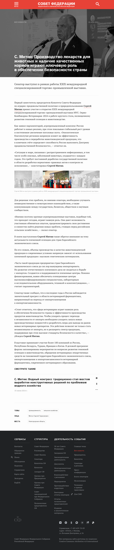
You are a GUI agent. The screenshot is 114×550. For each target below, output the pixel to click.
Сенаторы (38, 459)
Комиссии (38, 467)
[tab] (96, 385)
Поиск (16, 457)
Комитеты (78, 459)
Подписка (18, 466)
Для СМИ (78, 494)
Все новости (20, 22)
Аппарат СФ (39, 472)
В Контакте (96, 378)
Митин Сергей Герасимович (39, 416)
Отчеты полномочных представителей (61, 501)
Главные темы (80, 446)
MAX (77, 522)
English (17, 482)
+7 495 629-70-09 (77, 528)
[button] (16, 4)
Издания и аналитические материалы (61, 510)
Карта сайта (19, 474)
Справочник (19, 470)
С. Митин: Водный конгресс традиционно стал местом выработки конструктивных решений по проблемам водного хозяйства (52, 382)
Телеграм (82, 522)
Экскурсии (18, 478)
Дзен (66, 522)
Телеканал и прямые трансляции (79, 487)
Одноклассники (97, 384)
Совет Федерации (41, 446)
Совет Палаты (40, 455)
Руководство (39, 450)
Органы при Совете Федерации (39, 485)
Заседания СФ (60, 453)
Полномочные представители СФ (40, 505)
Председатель (80, 455)
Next (66, 180)
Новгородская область (37, 421)
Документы (59, 464)
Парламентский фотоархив (93, 523)
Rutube (88, 522)
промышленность (35, 410)
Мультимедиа (80, 481)
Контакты (18, 446)
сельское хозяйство (51, 410)
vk (60, 522)
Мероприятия (60, 481)
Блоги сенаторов (81, 476)
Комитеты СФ (40, 463)
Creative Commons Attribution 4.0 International (78, 541)
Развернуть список (97, 389)
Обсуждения (19, 461)
